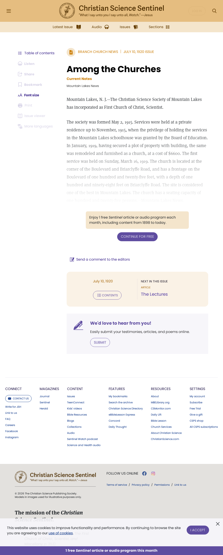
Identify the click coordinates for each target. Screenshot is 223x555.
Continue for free (137, 236)
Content (75, 388)
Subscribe (196, 402)
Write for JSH (13, 406)
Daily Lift (156, 414)
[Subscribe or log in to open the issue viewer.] (32, 116)
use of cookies (61, 533)
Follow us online (122, 473)
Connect (13, 388)
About (155, 396)
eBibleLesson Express (122, 414)
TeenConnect (75, 402)
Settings (197, 388)
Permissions (162, 484)
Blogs (70, 420)
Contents (106, 295)
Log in (197, 11)
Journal (44, 396)
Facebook (11, 430)
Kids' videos (74, 408)
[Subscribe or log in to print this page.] (26, 105)
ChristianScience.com (165, 438)
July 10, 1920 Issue (138, 51)
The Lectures (153, 294)
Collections (74, 426)
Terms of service (116, 484)
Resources (161, 388)
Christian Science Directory (126, 408)
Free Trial (195, 408)
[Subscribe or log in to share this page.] (27, 74)
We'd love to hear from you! (119, 323)
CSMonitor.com (161, 408)
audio (84, 444)
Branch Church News (97, 51)
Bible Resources (77, 414)
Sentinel (45, 402)
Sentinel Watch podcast (82, 438)
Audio (71, 432)
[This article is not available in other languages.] (36, 126)
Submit (99, 342)
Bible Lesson (158, 420)
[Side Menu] (8, 11)
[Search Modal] (214, 11)
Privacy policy (141, 484)
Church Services (161, 426)
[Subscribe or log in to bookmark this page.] (30, 84)
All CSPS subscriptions (204, 426)
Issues (71, 396)
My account (197, 396)
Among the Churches (113, 69)
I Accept (197, 529)
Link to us (11, 412)
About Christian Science (166, 432)
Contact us (18, 398)
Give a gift (196, 414)
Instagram (12, 437)
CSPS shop (196, 420)
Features (117, 388)
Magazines (49, 388)
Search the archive (121, 402)
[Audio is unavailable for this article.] (27, 63)
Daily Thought (118, 426)
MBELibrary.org (160, 402)
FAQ (7, 418)
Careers (10, 424)
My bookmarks (118, 396)
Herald (44, 408)
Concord (114, 420)
